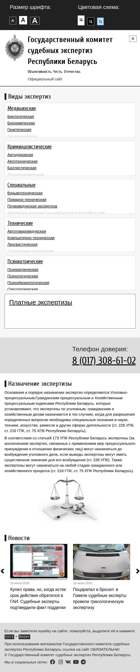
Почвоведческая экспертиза (32, 206)
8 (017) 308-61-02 (104, 360)
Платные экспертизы (40, 302)
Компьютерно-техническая (31, 238)
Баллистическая (21, 168)
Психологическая (22, 276)
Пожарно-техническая (26, 199)
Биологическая (20, 116)
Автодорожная (20, 155)
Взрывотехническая (25, 193)
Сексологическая (22, 289)
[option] (41, 578)
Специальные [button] (21, 185)
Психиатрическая (22, 269)
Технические (20, 223)
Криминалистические (29, 147)
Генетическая (19, 129)
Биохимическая (21, 123)
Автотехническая (22, 161)
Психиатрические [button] (25, 261)
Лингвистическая (22, 244)
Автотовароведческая (26, 231)
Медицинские (21, 108)
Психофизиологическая (28, 282)
